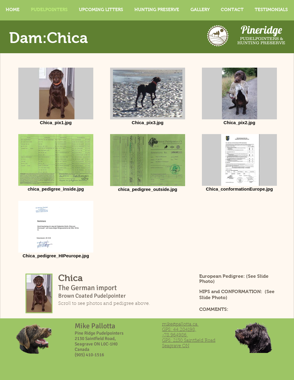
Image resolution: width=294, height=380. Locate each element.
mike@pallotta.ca (179, 324)
